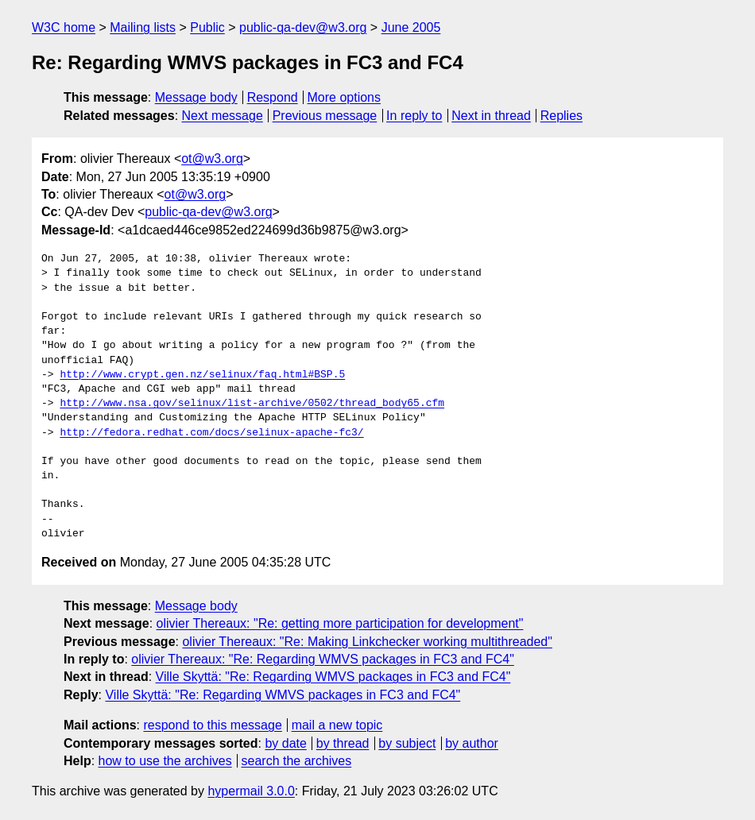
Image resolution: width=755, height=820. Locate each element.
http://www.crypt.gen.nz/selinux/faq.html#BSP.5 (202, 375)
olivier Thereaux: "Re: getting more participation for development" (340, 623)
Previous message (325, 115)
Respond (272, 97)
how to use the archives (165, 761)
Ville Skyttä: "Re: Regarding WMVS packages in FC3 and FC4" (333, 676)
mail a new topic (337, 725)
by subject (407, 743)
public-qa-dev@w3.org (302, 27)
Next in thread (491, 115)
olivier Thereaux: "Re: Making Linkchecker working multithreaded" (367, 641)
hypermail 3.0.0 (250, 791)
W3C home (63, 27)
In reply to (414, 115)
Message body (196, 97)
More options (344, 97)
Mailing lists (143, 27)
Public (207, 27)
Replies (561, 115)
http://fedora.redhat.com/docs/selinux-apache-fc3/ (211, 433)
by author (471, 743)
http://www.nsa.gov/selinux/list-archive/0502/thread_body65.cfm (252, 403)
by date (285, 743)
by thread (343, 743)
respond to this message (212, 725)
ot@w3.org (212, 158)
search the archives (297, 761)
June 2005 (411, 27)
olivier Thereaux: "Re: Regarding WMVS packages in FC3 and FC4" (322, 659)
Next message (222, 115)
